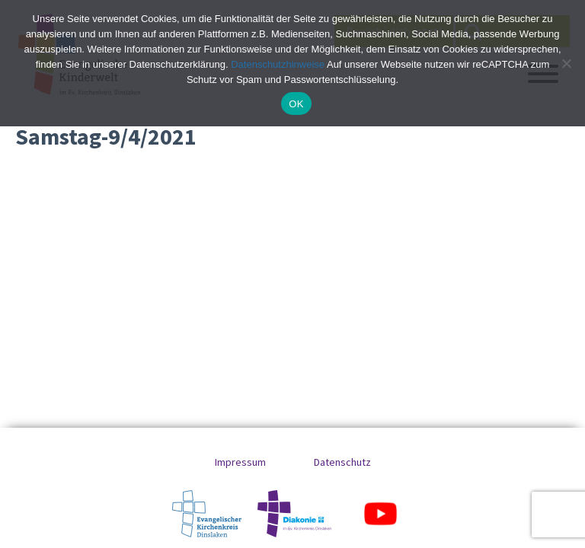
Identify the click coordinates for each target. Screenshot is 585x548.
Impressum (240, 462)
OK (296, 104)
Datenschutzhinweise (277, 64)
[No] (566, 63)
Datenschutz (342, 462)
